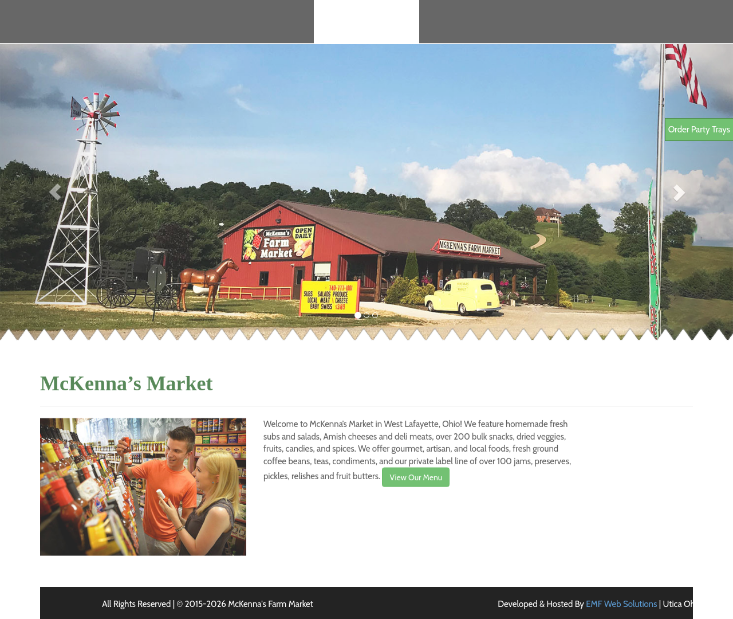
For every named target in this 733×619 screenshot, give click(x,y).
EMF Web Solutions (621, 604)
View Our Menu (415, 484)
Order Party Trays (699, 129)
